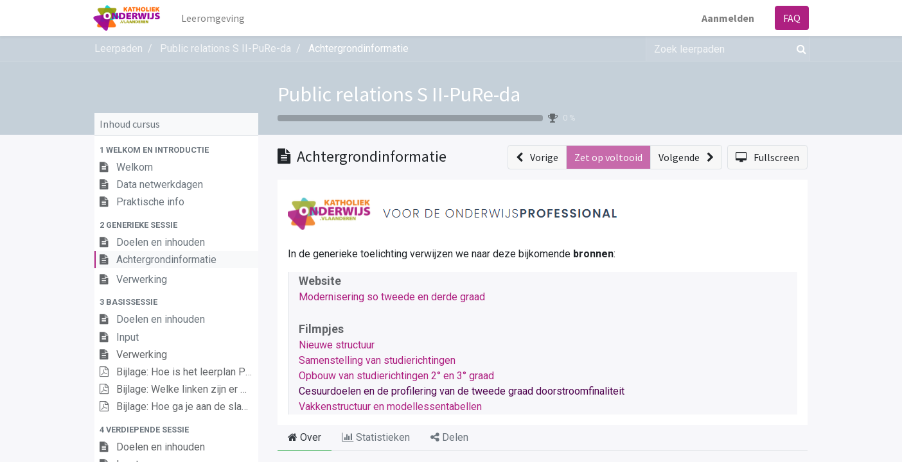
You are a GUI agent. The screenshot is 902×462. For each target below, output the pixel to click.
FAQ (790, 18)
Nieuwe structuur (337, 345)
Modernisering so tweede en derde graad (392, 297)
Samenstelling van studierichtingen (377, 360)
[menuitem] (214, 18)
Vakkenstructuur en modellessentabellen (390, 406)
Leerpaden (118, 48)
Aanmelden (726, 18)
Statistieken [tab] (376, 437)
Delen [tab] (449, 437)
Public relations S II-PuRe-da (399, 94)
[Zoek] (798, 49)
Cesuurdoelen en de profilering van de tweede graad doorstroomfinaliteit (461, 391)
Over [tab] (304, 437)
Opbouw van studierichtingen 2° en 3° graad (396, 376)
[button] (176, 149)
